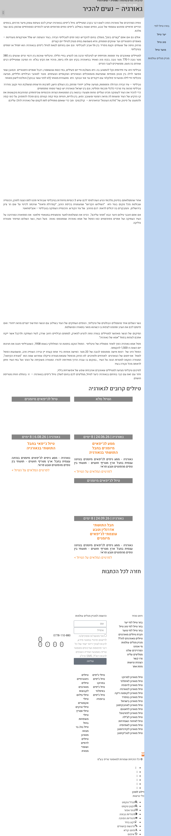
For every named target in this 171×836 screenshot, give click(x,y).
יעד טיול (161, 34)
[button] (3, 12)
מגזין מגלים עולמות (158, 58)
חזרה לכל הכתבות (121, 571)
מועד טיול (160, 50)
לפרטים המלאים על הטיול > (93, 471)
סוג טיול (161, 42)
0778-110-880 (61, 635)
